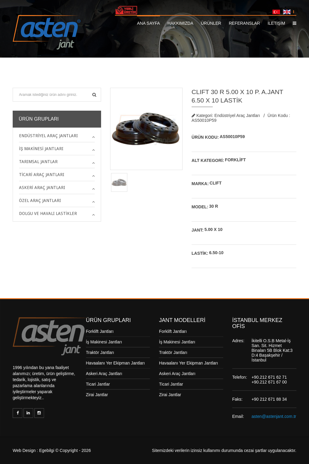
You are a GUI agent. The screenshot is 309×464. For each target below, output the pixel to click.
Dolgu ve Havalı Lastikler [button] (48, 213)
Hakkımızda (180, 23)
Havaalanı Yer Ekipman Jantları (115, 363)
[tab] (57, 136)
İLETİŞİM (276, 23)
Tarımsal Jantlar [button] (38, 161)
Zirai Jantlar (97, 394)
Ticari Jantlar (98, 384)
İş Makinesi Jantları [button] (41, 149)
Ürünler (211, 23)
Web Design (24, 450)
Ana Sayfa (148, 23)
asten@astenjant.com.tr (273, 416)
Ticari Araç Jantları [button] (41, 174)
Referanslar (244, 23)
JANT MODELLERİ (182, 320)
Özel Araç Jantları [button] (40, 200)
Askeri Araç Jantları (104, 373)
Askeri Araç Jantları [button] (42, 187)
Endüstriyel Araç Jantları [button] (48, 136)
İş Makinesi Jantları (104, 341)
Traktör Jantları (100, 352)
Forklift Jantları (100, 331)
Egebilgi (46, 450)
